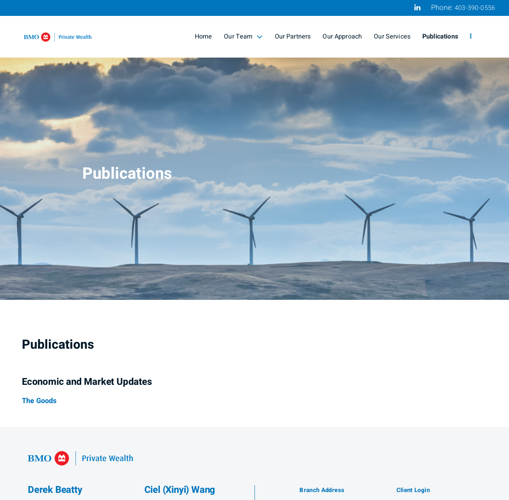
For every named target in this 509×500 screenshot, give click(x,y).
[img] (254, 150)
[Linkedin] (417, 7)
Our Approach (342, 36)
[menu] (470, 36)
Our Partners (293, 36)
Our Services (392, 36)
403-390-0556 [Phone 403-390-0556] (475, 8)
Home (203, 36)
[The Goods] (39, 401)
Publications (440, 36)
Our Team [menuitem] (243, 36)
